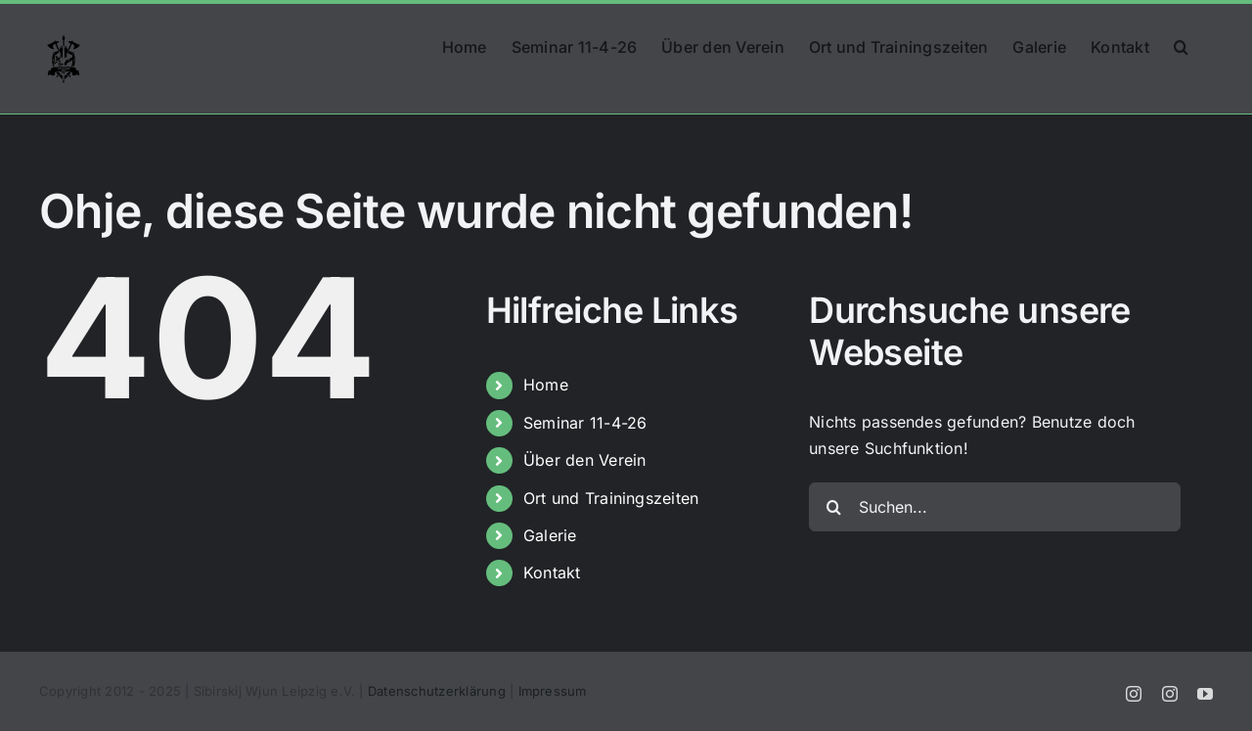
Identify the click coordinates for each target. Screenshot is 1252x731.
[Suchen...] (995, 506)
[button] (1181, 45)
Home (545, 384)
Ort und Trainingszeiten (611, 498)
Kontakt (552, 572)
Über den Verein (585, 460)
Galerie (550, 535)
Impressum (552, 691)
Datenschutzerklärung (437, 691)
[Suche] (833, 506)
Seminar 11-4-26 (585, 423)
